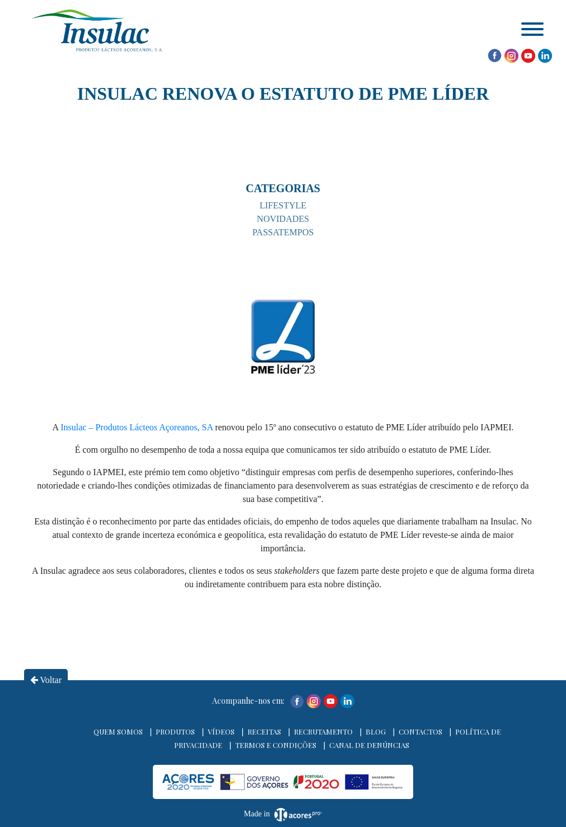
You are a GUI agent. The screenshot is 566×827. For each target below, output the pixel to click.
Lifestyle (283, 205)
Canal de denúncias (369, 745)
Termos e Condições (275, 745)
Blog (376, 731)
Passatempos (283, 232)
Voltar (46, 680)
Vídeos (221, 731)
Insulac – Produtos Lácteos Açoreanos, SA (136, 427)
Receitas (264, 731)
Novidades (283, 219)
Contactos (420, 731)
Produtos (175, 731)
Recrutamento (323, 731)
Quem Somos (118, 731)
